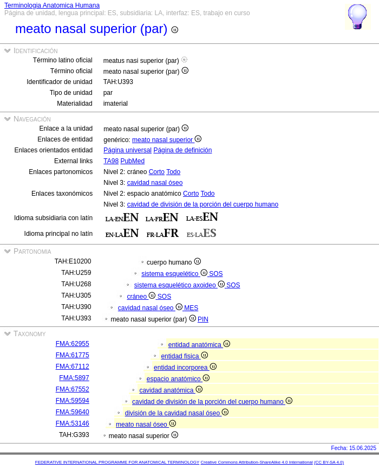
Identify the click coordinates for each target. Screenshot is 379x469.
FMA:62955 (72, 344)
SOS (216, 274)
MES (191, 308)
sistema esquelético (175, 274)
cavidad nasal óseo (155, 183)
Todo (173, 172)
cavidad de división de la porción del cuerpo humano (203, 204)
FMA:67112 (72, 366)
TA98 (111, 161)
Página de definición (182, 150)
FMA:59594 (72, 400)
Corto (157, 172)
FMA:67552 (72, 389)
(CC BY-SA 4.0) (329, 462)
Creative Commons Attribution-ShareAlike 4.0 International (256, 462)
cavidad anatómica (170, 390)
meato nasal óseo (146, 424)
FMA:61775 (72, 355)
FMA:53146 (72, 423)
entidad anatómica (199, 345)
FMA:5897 (74, 378)
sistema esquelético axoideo (180, 285)
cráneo (142, 296)
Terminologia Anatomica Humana (52, 5)
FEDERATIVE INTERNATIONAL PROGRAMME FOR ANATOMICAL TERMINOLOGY (117, 462)
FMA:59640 (72, 412)
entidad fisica (184, 356)
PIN (203, 319)
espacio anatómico (178, 379)
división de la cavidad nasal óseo (177, 413)
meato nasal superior (166, 140)
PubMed (132, 161)
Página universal (127, 150)
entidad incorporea (185, 367)
